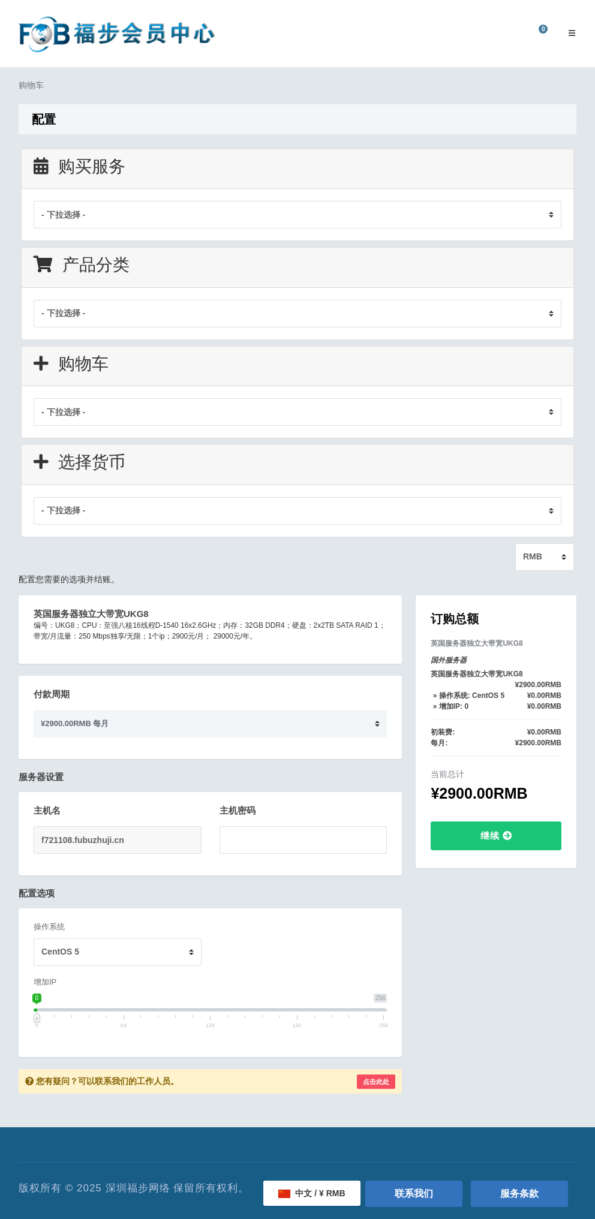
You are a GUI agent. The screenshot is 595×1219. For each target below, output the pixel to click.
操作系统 (49, 926)
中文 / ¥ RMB (311, 1193)
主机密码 (238, 810)
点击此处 (376, 1081)
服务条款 (519, 1193)
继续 (496, 835)
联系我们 (414, 1193)
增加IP (45, 981)
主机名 (47, 810)
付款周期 (52, 694)
